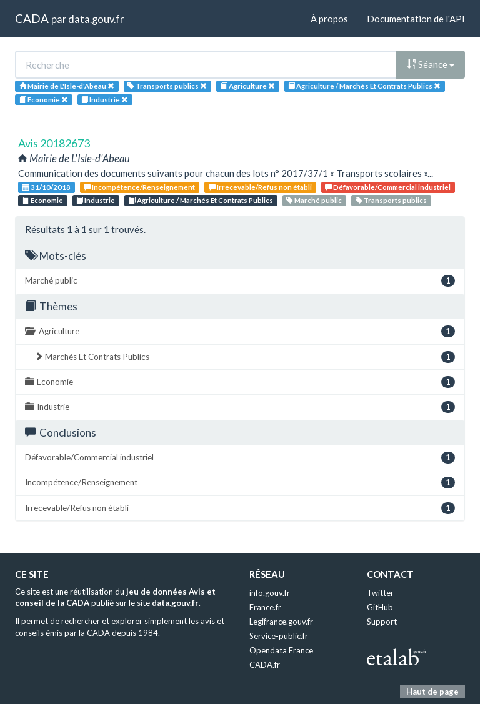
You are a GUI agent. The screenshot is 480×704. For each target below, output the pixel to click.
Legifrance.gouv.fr (281, 622)
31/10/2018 (46, 187)
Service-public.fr (278, 636)
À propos (329, 18)
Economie (42, 200)
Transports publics (391, 200)
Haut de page (432, 692)
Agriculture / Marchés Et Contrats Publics (201, 200)
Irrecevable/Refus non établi (260, 187)
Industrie (95, 200)
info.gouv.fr (269, 593)
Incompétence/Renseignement (139, 187)
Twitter (380, 593)
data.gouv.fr (96, 19)
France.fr (265, 607)
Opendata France (281, 650)
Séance (430, 64)
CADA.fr (264, 665)
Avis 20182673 (54, 143)
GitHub (380, 607)
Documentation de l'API (416, 18)
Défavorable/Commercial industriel (388, 187)
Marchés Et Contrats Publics (244, 357)
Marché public (314, 200)
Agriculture (240, 331)
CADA (32, 18)
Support (382, 622)
